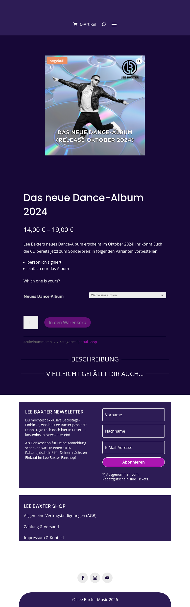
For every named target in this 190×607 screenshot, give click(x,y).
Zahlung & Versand (41, 526)
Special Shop (86, 341)
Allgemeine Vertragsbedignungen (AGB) (60, 515)
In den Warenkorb (67, 322)
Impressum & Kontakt (44, 537)
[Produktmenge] (31, 323)
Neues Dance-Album (44, 296)
